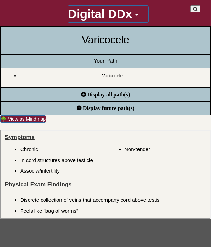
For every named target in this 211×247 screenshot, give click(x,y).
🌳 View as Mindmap (23, 119)
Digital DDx (103, 14)
